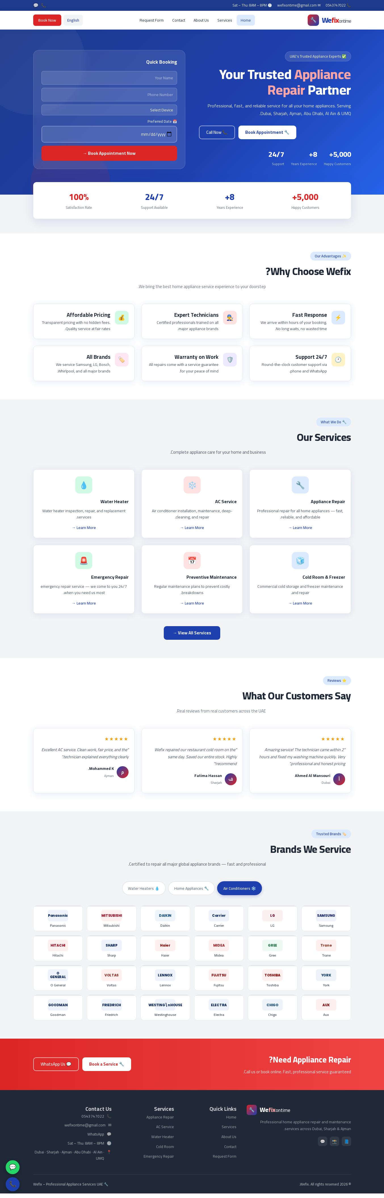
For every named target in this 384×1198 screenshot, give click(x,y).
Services (224, 20)
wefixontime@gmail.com (85, 1130)
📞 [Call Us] (12, 1183)
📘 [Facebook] (346, 1145)
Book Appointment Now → (109, 153)
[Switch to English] (73, 20)
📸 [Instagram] (334, 1145)
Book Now (47, 20)
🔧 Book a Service (106, 1068)
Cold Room (165, 1151)
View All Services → (192, 633)
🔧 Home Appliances (191, 888)
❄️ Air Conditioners (241, 888)
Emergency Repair (159, 1160)
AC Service (165, 1131)
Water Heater (162, 1141)
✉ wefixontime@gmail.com (299, 5)
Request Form (152, 20)
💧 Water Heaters (142, 888)
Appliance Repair (160, 1121)
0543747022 (92, 1121)
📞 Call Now (217, 132)
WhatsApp (95, 1139)
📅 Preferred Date (162, 121)
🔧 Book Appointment (267, 132)
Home (246, 20)
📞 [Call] (43, 5)
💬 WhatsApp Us (56, 1068)
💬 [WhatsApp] (36, 5)
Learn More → (300, 527)
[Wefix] (329, 20)
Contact (178, 20)
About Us (201, 20)
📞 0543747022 (338, 5)
